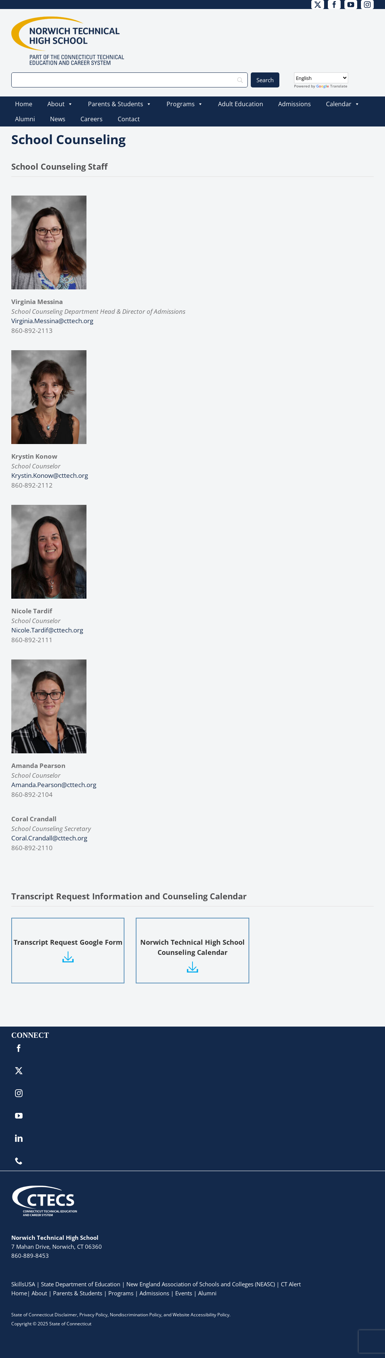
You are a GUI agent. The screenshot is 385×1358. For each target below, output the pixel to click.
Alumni (25, 119)
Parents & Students (120, 103)
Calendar (343, 103)
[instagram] (367, 4)
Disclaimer (66, 1314)
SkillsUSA (23, 1284)
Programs (185, 103)
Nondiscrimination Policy (135, 1314)
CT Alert (291, 1284)
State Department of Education (80, 1284)
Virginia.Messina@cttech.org (52, 320)
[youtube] (350, 4)
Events (183, 1293)
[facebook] (334, 4)
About (60, 103)
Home (23, 104)
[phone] (19, 1161)
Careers (91, 119)
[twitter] (317, 4)
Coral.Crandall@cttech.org (49, 838)
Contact (129, 119)
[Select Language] (321, 77)
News (57, 119)
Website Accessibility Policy (201, 1314)
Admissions (294, 104)
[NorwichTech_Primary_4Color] (67, 19)
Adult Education (240, 104)
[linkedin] (19, 1138)
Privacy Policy (93, 1314)
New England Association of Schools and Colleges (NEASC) (200, 1284)
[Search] (129, 79)
